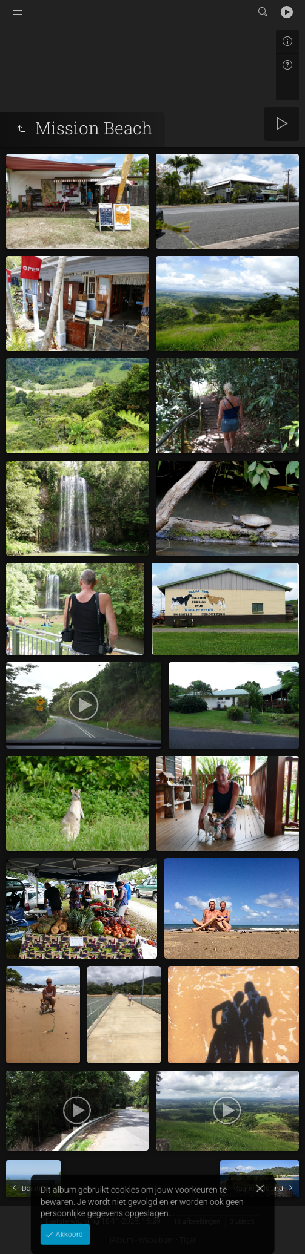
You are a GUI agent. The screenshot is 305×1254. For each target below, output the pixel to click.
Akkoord (67, 1229)
